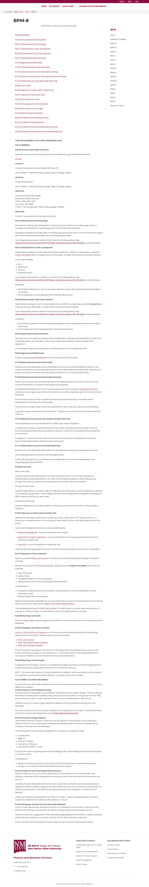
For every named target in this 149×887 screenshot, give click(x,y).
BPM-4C (113, 72)
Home (43, 6)
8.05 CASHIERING (22, 35)
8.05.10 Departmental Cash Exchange (30, 44)
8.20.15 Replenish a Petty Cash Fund (30, 94)
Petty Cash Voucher (40, 558)
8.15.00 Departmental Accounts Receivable (32, 67)
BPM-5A (113, 76)
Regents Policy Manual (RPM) (86, 851)
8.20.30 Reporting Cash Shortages (29, 108)
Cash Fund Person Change (34, 632)
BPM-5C (113, 85)
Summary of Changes (118, 39)
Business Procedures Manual (86, 856)
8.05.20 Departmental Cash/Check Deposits (33, 53)
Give (137, 1)
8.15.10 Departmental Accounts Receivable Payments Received (40, 76)
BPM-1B (113, 47)
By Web (18, 159)
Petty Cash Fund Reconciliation (30, 645)
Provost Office (113, 849)
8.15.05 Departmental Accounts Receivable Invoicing (36, 72)
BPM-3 (112, 60)
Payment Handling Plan (27, 532)
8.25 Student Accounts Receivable (28, 113)
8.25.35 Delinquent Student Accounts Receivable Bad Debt (38, 131)
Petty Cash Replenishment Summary (33, 642)
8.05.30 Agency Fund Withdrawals (28, 62)
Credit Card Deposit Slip (25, 255)
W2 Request (54, 6)
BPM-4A (113, 68)
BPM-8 (112, 97)
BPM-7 (112, 93)
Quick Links (68, 6)
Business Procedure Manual (93, 6)
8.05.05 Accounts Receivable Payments (30, 39)
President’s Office (114, 845)
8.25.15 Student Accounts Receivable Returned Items (36, 127)
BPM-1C (113, 52)
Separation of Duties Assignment (31, 537)
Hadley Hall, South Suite (22, 862)
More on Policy (81, 864)
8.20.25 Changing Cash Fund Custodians (31, 104)
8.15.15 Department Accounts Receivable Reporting (36, 81)
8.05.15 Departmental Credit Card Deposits (32, 49)
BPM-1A (113, 43)
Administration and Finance (117, 853)
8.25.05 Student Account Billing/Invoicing (31, 117)
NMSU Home (18, 12)
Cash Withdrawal (38, 357)
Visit (130, 1)
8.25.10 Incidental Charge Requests (29, 122)
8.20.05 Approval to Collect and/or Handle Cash (34, 90)
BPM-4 (112, 64)
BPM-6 (112, 89)
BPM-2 (112, 56)
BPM (27, 12)
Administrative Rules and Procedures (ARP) (89, 846)
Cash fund (22, 544)
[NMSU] (38, 846)
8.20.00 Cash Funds (23, 85)
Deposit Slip (29, 620)
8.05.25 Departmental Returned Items (30, 58)
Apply (122, 1)
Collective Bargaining (83, 860)
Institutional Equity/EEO (116, 858)
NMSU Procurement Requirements (59, 604)
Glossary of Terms (117, 106)
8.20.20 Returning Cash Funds (27, 99)
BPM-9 (112, 101)
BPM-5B (113, 81)
